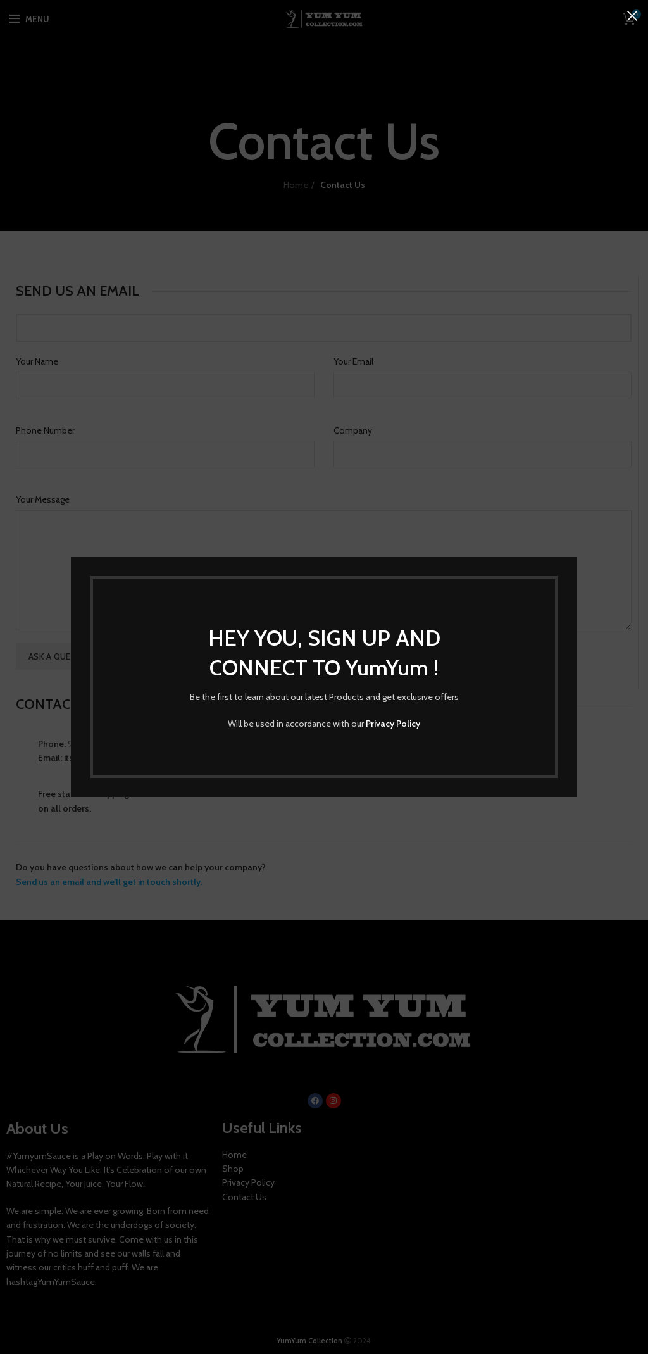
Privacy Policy (393, 723)
